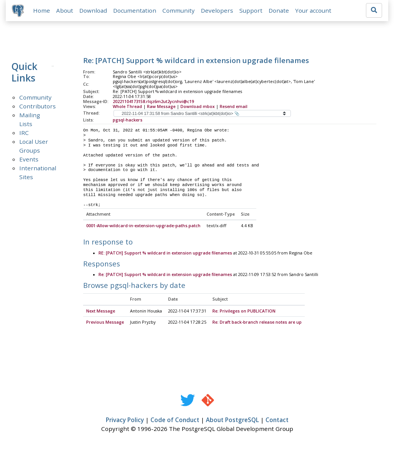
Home (41, 10)
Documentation (134, 10)
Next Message (100, 311)
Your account (313, 10)
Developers (217, 10)
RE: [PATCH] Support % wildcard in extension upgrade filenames (165, 253)
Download (93, 10)
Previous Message (105, 323)
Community (178, 10)
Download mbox (197, 106)
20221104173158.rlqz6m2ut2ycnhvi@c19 (153, 101)
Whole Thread (127, 106)
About (64, 10)
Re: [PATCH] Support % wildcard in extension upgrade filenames (165, 275)
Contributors (37, 106)
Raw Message (161, 106)
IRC (24, 132)
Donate (279, 10)
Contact (277, 420)
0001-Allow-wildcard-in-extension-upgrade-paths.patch (143, 226)
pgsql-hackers (127, 120)
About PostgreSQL (232, 420)
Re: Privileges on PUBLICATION (243, 311)
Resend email (233, 106)
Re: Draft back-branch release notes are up (257, 323)
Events (28, 159)
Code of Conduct (174, 420)
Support (250, 10)
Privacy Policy (125, 420)
